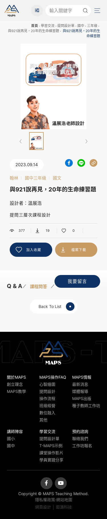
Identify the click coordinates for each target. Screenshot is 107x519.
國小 (11, 438)
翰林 (14, 178)
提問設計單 (65, 26)
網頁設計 (43, 507)
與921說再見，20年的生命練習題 (33, 31)
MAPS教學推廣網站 (12, 10)
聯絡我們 (80, 438)
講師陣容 (15, 431)
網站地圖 (64, 499)
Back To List (56, 306)
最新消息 (80, 384)
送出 (85, 10)
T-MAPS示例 (50, 445)
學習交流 (47, 26)
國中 (80, 26)
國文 (57, 178)
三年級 (92, 26)
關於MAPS (16, 377)
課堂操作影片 (51, 452)
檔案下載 (78, 250)
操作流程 (47, 398)
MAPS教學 (16, 391)
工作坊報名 (82, 445)
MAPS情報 (81, 377)
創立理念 (15, 384)
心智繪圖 (47, 384)
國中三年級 (35, 178)
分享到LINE (81, 163)
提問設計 (47, 391)
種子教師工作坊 (86, 405)
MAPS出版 (81, 398)
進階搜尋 (37, 10)
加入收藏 (33, 250)
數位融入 (47, 412)
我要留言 (77, 281)
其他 (43, 419)
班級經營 (47, 405)
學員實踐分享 (51, 459)
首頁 (34, 26)
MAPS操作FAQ (52, 377)
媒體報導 (80, 391)
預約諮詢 (80, 431)
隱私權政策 (45, 499)
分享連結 (93, 163)
